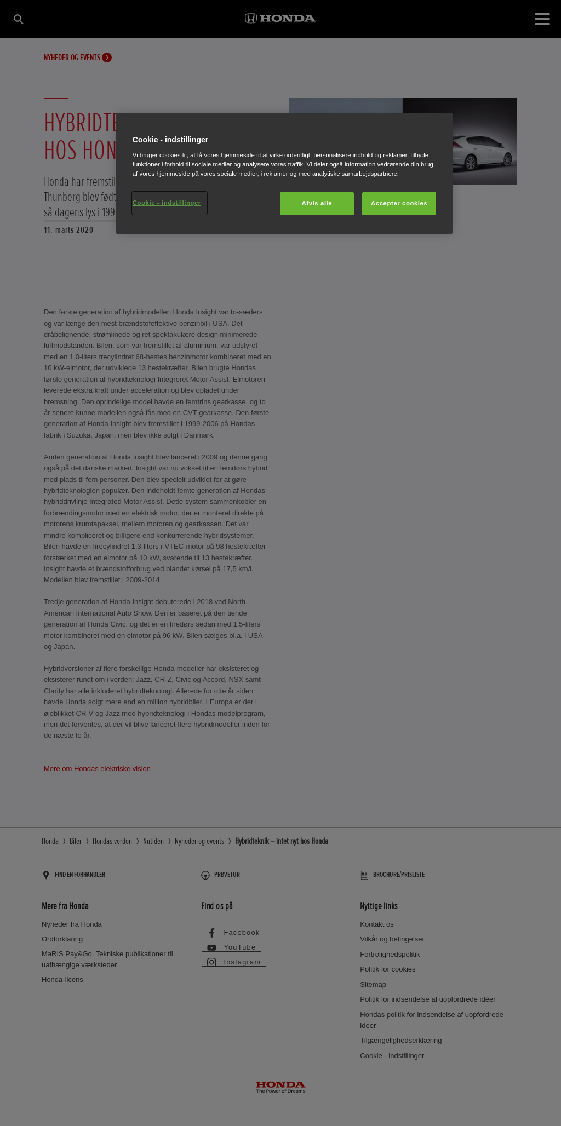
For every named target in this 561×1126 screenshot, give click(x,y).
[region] (284, 173)
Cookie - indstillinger (167, 202)
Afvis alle (317, 203)
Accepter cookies (399, 203)
